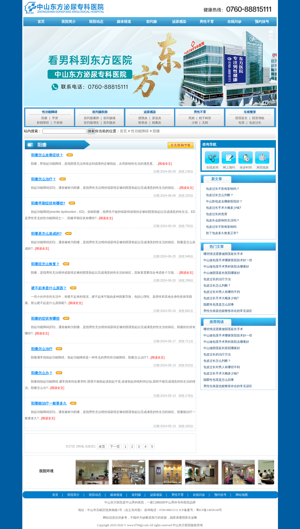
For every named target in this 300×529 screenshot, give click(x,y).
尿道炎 (156, 118)
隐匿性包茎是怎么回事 (218, 304)
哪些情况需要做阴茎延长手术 (223, 254)
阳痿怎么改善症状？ (47, 155)
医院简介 (69, 22)
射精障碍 (43, 122)
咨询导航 (209, 144)
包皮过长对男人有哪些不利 (221, 292)
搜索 (91, 131)
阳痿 (44, 118)
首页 (41, 22)
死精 (192, 118)
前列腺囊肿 (91, 118)
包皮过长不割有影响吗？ (222, 189)
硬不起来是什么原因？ (49, 288)
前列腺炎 (109, 122)
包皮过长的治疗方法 (217, 279)
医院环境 (46, 461)
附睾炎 (142, 122)
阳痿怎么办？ (41, 373)
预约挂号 (262, 22)
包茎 (241, 122)
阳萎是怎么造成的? (46, 234)
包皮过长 (255, 122)
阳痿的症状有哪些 (45, 318)
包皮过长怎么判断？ (219, 195)
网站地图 (242, 495)
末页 (102, 446)
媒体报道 (124, 22)
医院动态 (96, 22)
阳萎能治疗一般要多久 (49, 403)
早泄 (55, 118)
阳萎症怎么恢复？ (45, 264)
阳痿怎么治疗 (41, 349)
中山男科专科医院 (177, 502)
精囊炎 (156, 122)
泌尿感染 (179, 22)
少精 (195, 122)
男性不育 (207, 22)
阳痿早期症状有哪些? (48, 203)
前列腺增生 (91, 122)
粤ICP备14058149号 (209, 510)
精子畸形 (205, 118)
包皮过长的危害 (216, 214)
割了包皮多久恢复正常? (222, 233)
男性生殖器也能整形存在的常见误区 (227, 311)
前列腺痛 (109, 118)
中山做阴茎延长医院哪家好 (221, 273)
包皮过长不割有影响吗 (221, 227)
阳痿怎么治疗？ (43, 179)
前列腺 (151, 22)
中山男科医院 (135, 502)
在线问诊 (234, 22)
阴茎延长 (241, 118)
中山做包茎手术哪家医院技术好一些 (227, 260)
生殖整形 (250, 112)
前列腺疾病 (99, 112)
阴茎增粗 (258, 118)
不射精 (58, 122)
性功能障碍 (49, 112)
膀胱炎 (142, 118)
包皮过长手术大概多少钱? (223, 208)
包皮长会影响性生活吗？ (222, 220)
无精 (205, 122)
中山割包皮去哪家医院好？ (224, 201)
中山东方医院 (113, 502)
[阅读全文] (165, 163)
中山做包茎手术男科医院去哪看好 (226, 266)
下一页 (115, 446)
